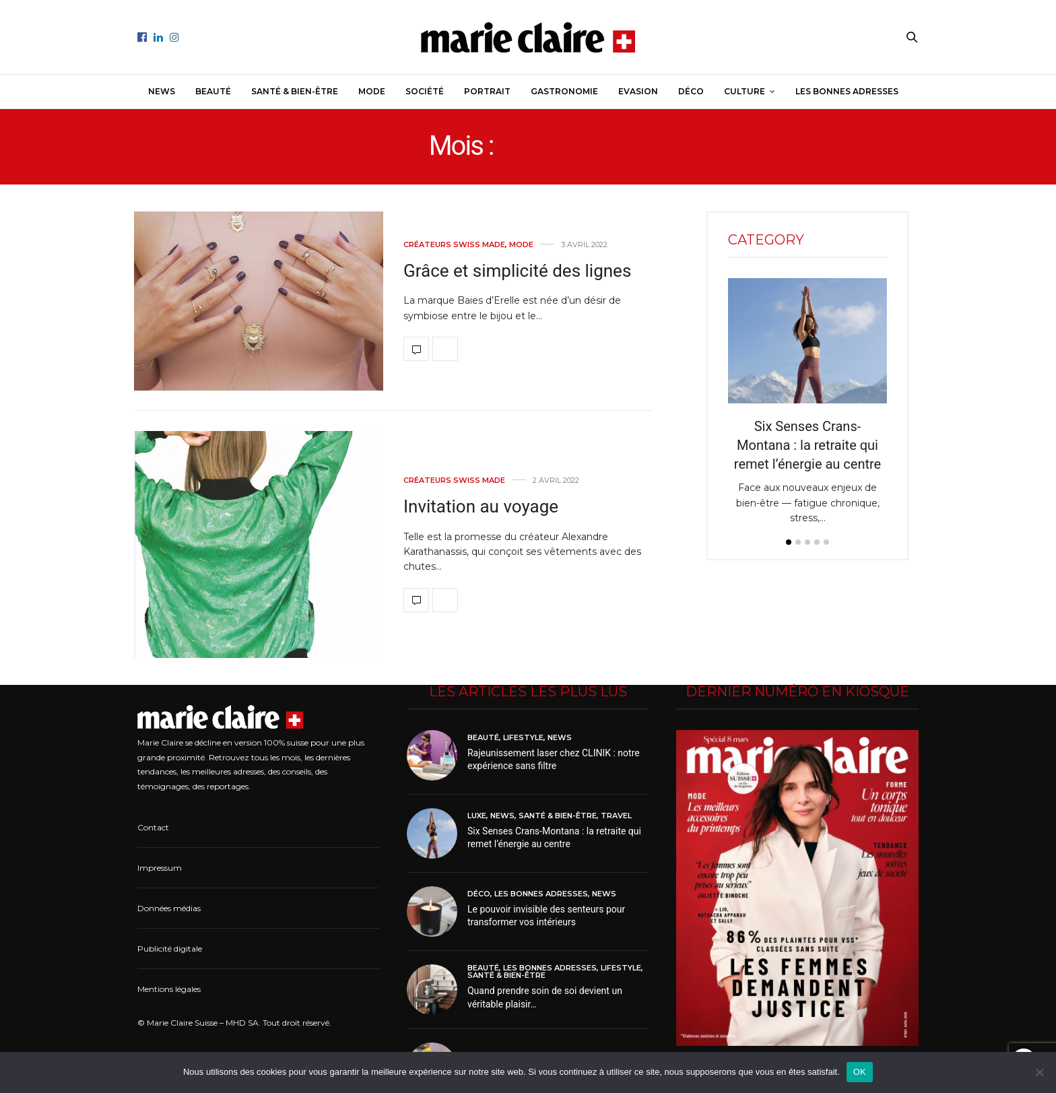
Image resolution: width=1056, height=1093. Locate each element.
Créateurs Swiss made (454, 245)
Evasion (638, 91)
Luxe (476, 816)
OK (859, 1072)
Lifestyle (523, 737)
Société (424, 91)
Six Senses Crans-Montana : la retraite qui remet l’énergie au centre (807, 445)
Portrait (487, 91)
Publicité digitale (169, 948)
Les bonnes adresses (846, 91)
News (161, 91)
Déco (691, 91)
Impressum (159, 868)
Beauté (213, 91)
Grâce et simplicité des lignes (517, 271)
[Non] (1039, 1072)
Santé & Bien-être (294, 91)
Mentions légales (169, 989)
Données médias (169, 908)
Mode (371, 91)
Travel (616, 816)
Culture (744, 91)
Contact (153, 827)
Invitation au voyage (480, 506)
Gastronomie (564, 91)
